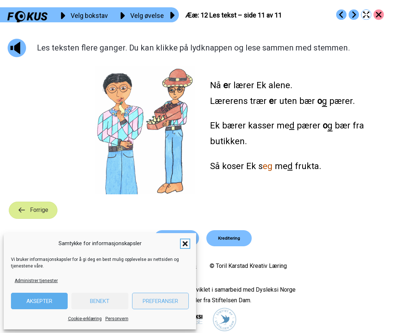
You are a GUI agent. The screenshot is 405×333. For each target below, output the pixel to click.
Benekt (99, 301)
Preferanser (160, 301)
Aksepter (39, 301)
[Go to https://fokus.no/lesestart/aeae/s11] (341, 14)
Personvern (116, 318)
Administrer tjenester (36, 280)
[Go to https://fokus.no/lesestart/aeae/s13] (354, 14)
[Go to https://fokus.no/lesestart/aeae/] (378, 14)
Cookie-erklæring (85, 318)
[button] (185, 243)
